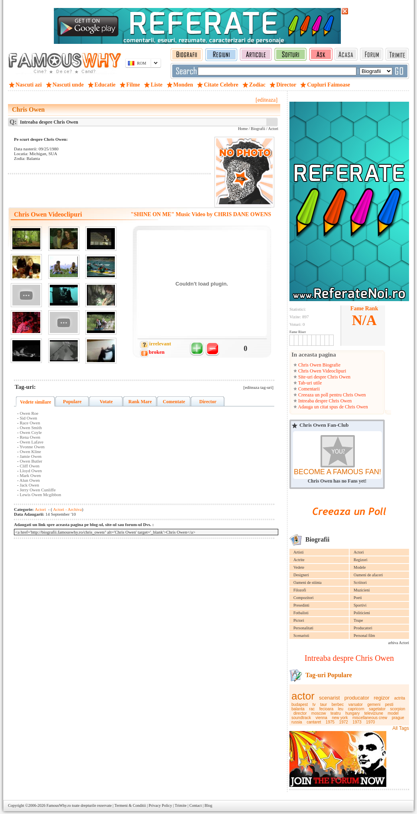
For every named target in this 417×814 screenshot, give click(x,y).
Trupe (358, 620)
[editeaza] (266, 100)
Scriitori (360, 582)
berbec (338, 704)
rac (312, 709)
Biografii (258, 128)
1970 (370, 722)
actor (303, 696)
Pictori (298, 620)
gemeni (373, 704)
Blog (208, 805)
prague (398, 717)
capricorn (356, 709)
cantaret (314, 722)
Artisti (298, 552)
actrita (399, 698)
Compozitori (303, 597)
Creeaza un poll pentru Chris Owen (331, 395)
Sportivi (360, 605)
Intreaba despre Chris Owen (324, 401)
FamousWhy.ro (58, 805)
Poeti (358, 597)
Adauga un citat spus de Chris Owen (332, 407)
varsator (355, 704)
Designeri (301, 575)
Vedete (298, 567)
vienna (321, 717)
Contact (195, 805)
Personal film (364, 635)
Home (243, 128)
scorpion (397, 709)
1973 (356, 722)
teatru (335, 713)
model (393, 713)
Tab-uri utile (309, 383)
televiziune (373, 713)
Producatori (363, 628)
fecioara (326, 709)
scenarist (329, 698)
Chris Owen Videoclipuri (321, 371)
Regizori (360, 560)
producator (356, 698)
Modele (360, 567)
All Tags (400, 728)
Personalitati (303, 628)
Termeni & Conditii (130, 805)
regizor (382, 698)
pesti (389, 704)
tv (314, 704)
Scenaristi (301, 635)
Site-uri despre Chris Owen (323, 377)
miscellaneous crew (369, 717)
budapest (299, 704)
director (300, 713)
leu (340, 709)
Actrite (299, 560)
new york (340, 717)
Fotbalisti (301, 613)
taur (323, 704)
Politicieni (362, 613)
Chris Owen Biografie (318, 365)
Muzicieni (362, 590)
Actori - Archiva (67, 509)
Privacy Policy (160, 805)
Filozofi (299, 590)
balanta (298, 709)
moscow (318, 713)
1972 (343, 722)
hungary (352, 713)
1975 (330, 722)
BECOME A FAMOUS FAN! (337, 472)
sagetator (377, 709)
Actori (359, 552)
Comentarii (308, 389)
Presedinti (301, 605)
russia (296, 722)
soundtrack (301, 717)
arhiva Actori (398, 643)
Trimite (181, 805)
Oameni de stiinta (307, 582)
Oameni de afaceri (368, 575)
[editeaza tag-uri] (258, 387)
